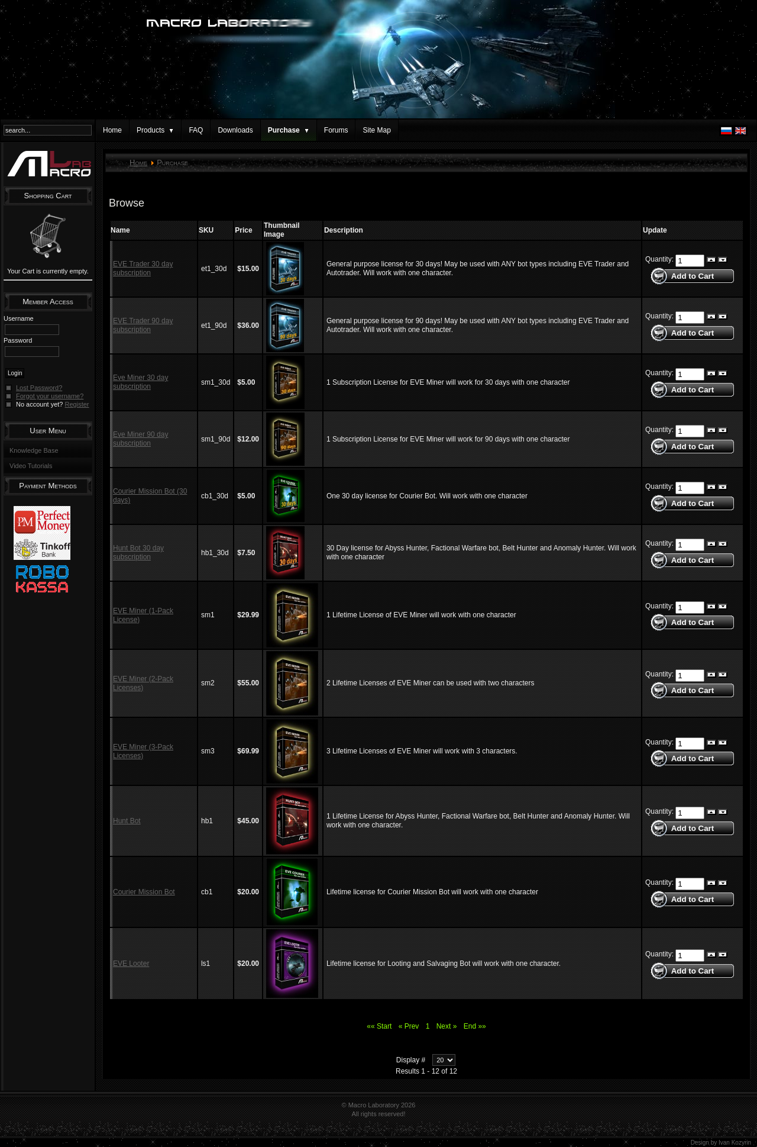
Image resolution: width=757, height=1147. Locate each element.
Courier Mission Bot (144, 892)
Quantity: (660, 260)
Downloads (235, 130)
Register (77, 404)
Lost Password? (39, 387)
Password (18, 340)
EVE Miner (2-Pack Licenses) (143, 683)
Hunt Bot (127, 821)
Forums (336, 130)
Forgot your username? (49, 395)
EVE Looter (131, 963)
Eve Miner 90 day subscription (140, 438)
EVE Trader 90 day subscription (143, 325)
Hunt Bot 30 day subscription (138, 552)
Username (19, 318)
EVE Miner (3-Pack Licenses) (143, 751)
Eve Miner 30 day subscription (140, 382)
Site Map (376, 130)
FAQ (196, 130)
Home (112, 130)
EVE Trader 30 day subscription (143, 268)
